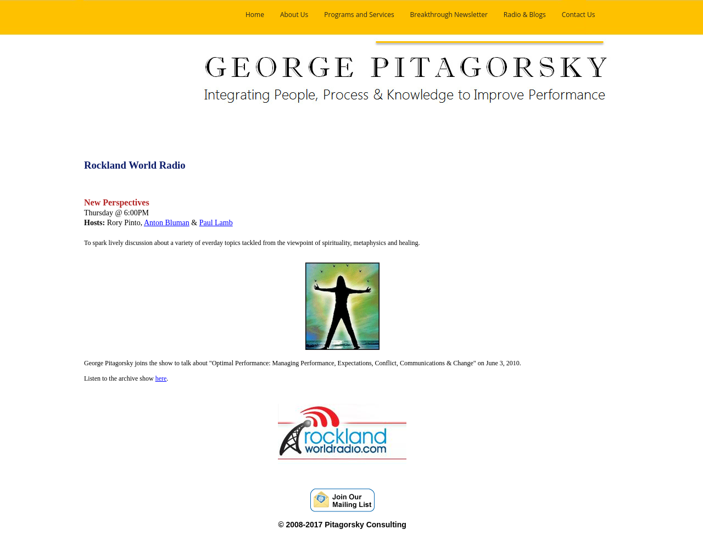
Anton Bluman (166, 223)
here (161, 378)
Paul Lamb (216, 223)
